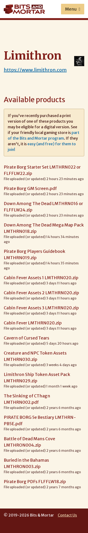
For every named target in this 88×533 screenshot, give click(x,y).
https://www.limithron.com (35, 70)
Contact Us (67, 515)
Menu (72, 9)
